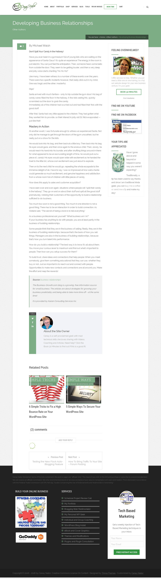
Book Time (110, 7)
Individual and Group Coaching (78, 520)
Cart (121, 7)
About (52, 7)
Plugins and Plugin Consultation (79, 541)
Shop (68, 7)
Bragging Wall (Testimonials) (77, 509)
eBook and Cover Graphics (76, 530)
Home (46, 7)
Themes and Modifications (76, 536)
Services (74, 7)
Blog (81, 7)
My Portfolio (70, 503)
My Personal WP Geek (74, 514)
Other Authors (19, 29)
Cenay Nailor (138, 573)
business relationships (50, 280)
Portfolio (60, 7)
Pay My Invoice (97, 7)
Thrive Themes (109, 573)
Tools (87, 7)
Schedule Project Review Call (78, 498)
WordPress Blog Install (75, 525)
